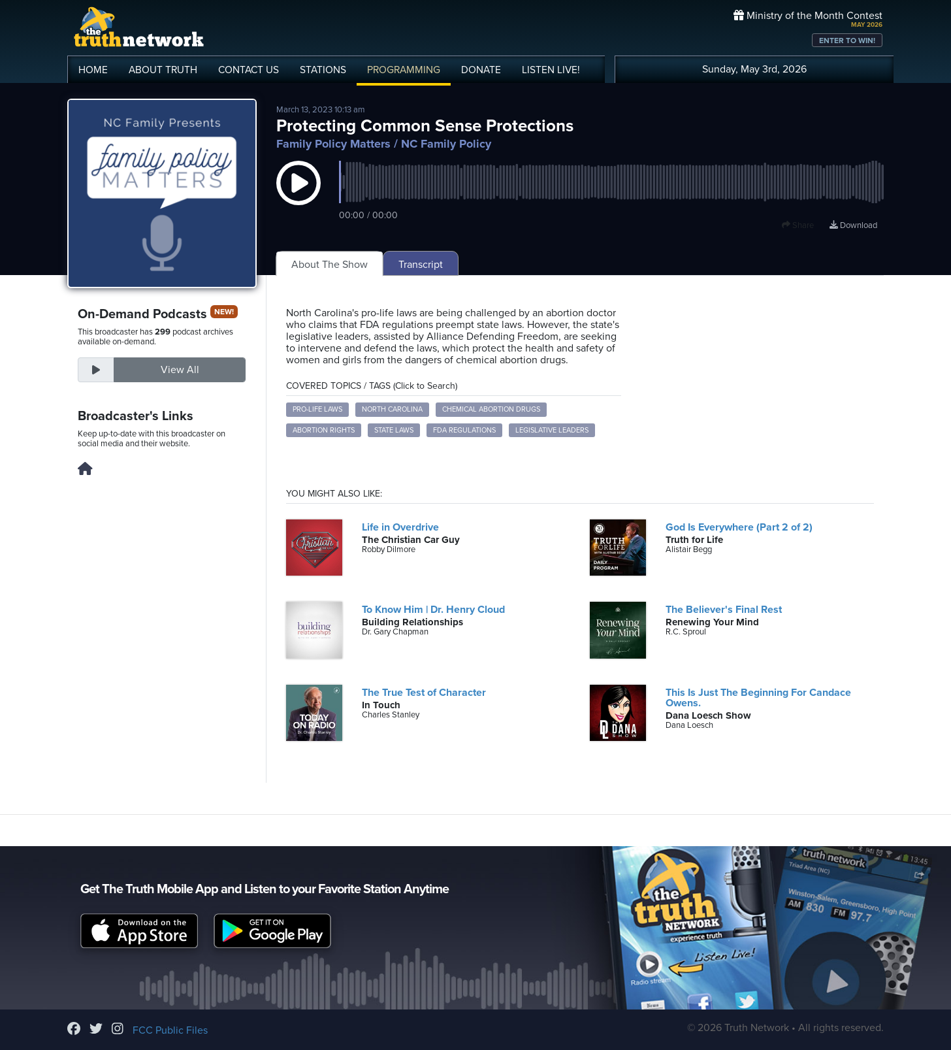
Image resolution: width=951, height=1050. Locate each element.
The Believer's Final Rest (724, 609)
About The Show (329, 264)
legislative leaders (551, 430)
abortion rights (324, 430)
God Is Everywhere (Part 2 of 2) (739, 527)
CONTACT (248, 70)
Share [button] (798, 225)
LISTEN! (551, 70)
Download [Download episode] (853, 225)
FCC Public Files (170, 1030)
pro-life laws (317, 409)
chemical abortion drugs (491, 409)
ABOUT (163, 70)
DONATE (481, 70)
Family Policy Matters (333, 144)
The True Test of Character (424, 692)
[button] (298, 196)
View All (180, 369)
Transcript (420, 264)
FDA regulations (464, 430)
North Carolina (392, 409)
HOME (93, 70)
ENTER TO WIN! (847, 40)
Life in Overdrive (400, 527)
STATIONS (323, 70)
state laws (393, 430)
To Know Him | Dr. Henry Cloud (433, 609)
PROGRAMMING (403, 70)
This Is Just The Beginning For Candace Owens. (758, 698)
